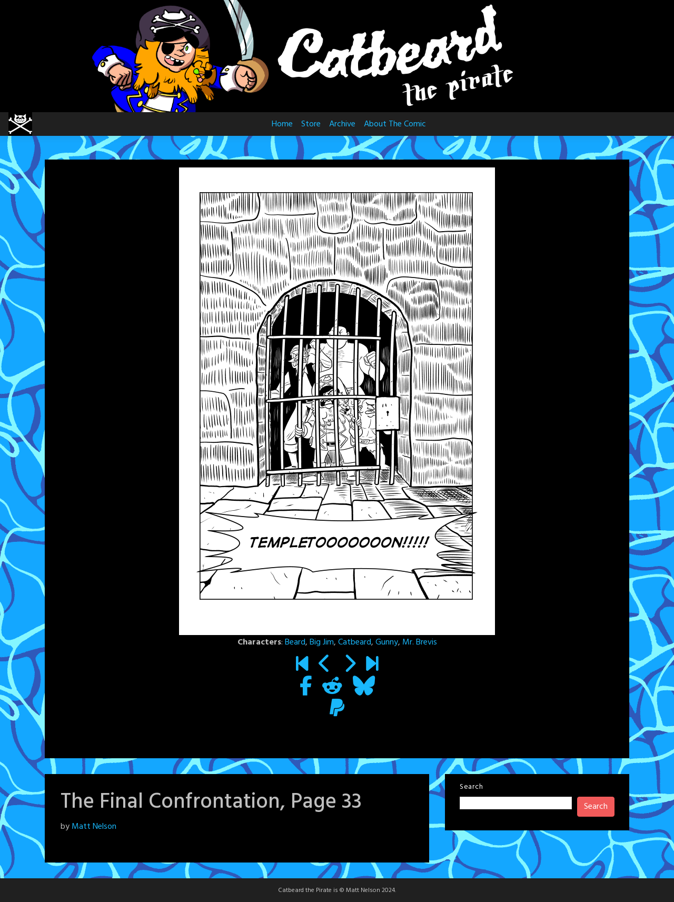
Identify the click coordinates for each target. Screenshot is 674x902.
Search (471, 786)
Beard (295, 642)
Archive (342, 124)
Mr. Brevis (419, 642)
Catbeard (354, 642)
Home (282, 124)
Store (311, 124)
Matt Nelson (94, 827)
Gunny (386, 642)
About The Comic (395, 124)
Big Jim (322, 642)
